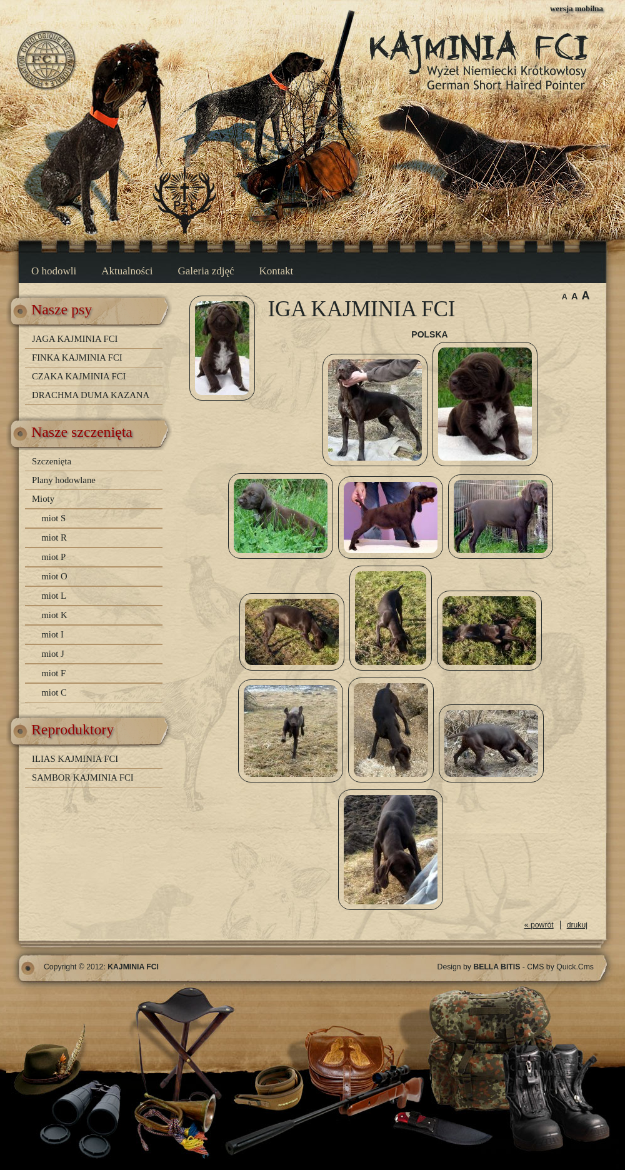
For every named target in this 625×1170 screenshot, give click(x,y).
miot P (53, 557)
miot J (52, 654)
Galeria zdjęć (206, 271)
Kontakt (276, 271)
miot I (52, 634)
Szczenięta (51, 461)
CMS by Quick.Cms (560, 966)
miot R (53, 537)
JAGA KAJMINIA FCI (75, 339)
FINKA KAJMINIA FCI (77, 357)
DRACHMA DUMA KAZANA (90, 395)
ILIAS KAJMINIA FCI (75, 759)
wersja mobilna (576, 8)
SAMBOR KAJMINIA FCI (83, 777)
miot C (53, 693)
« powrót (539, 925)
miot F (53, 673)
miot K (54, 615)
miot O (54, 576)
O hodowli (53, 271)
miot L (53, 596)
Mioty (43, 499)
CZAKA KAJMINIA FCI (79, 376)
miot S (53, 518)
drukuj (577, 925)
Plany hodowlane (64, 480)
